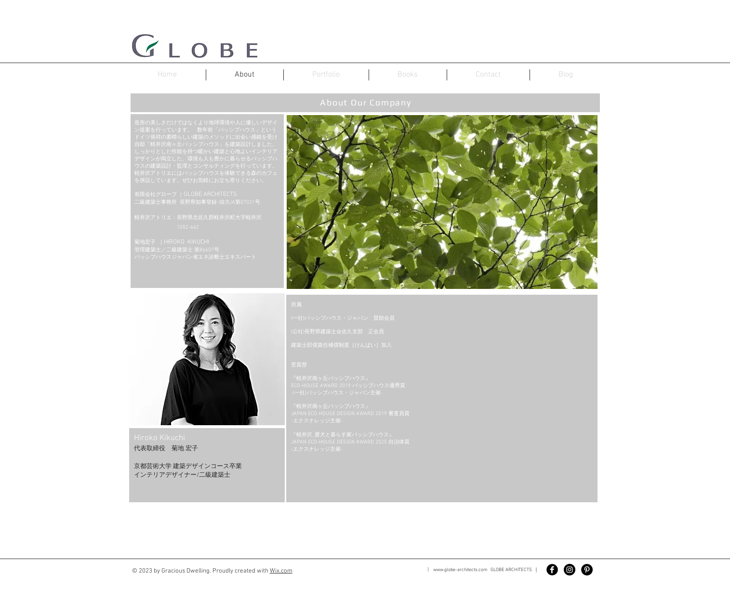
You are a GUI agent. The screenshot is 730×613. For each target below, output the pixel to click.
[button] (207, 397)
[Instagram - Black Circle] (569, 569)
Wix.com (281, 571)
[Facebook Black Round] (552, 569)
